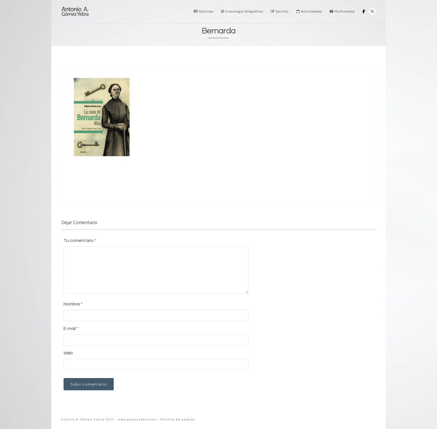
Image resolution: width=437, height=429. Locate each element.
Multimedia (342, 11)
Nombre (73, 304)
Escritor (280, 11)
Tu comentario (80, 240)
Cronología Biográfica (242, 11)
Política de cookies (178, 419)
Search (372, 11)
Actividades (309, 11)
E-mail (71, 328)
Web (68, 353)
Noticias (203, 11)
